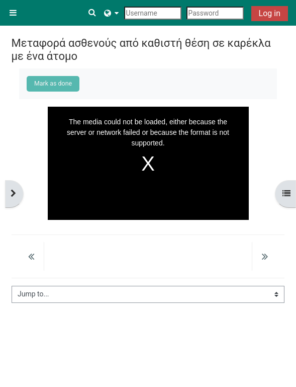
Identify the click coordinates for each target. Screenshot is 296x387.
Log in (269, 13)
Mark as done (53, 83)
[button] (93, 13)
